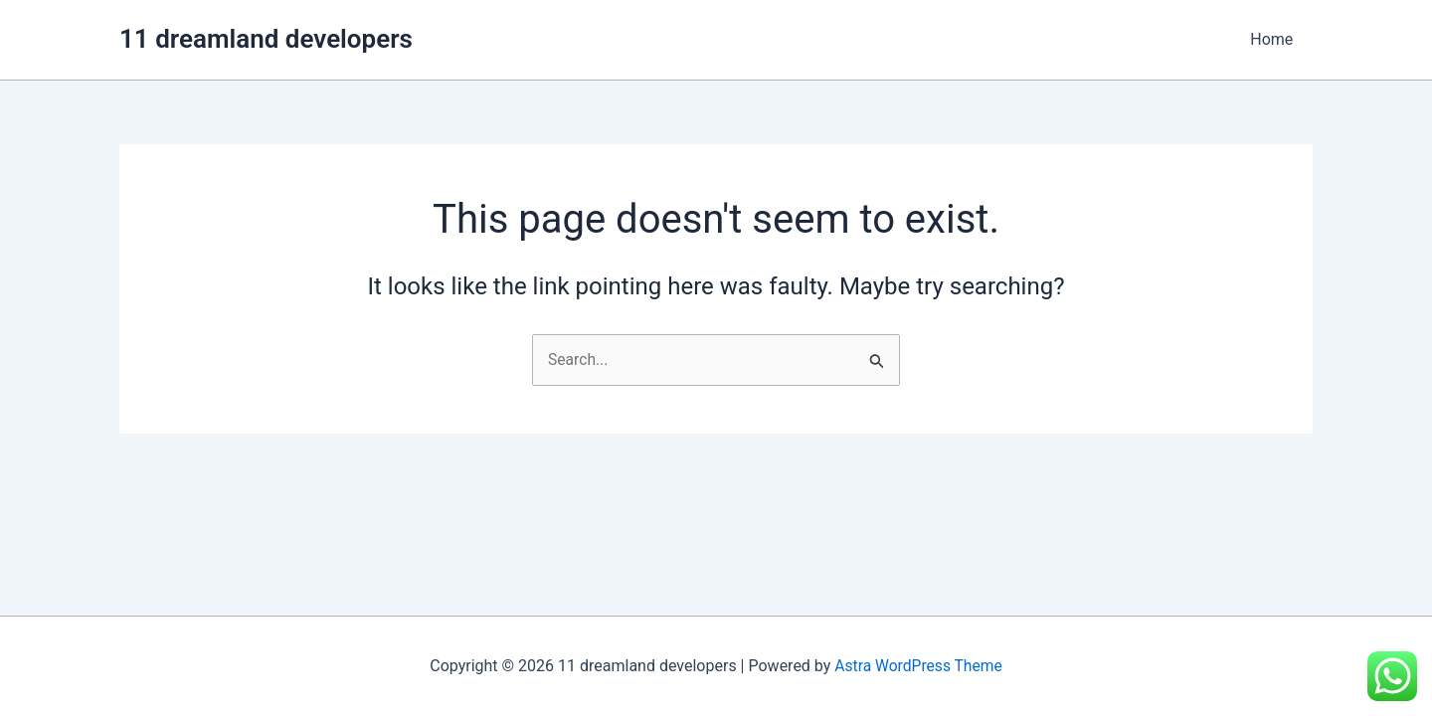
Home (1275, 39)
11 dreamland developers (266, 39)
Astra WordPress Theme (917, 665)
